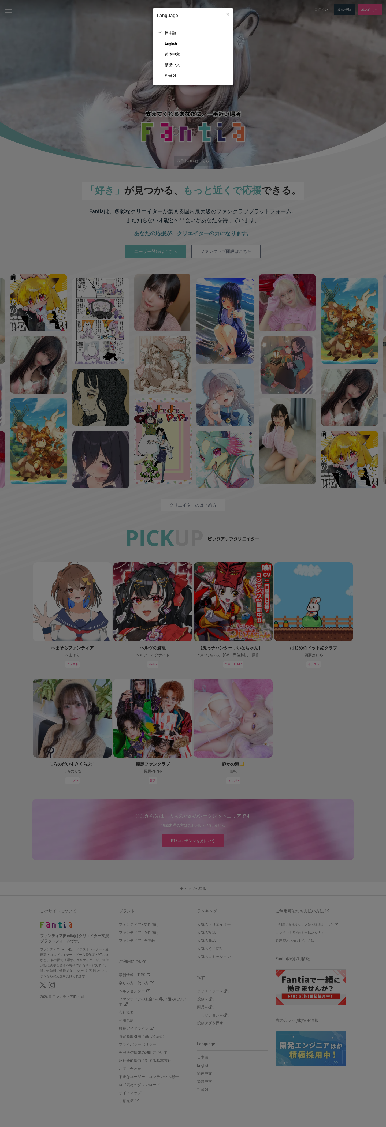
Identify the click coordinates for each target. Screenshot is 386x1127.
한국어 (170, 75)
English (171, 43)
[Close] (227, 14)
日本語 (170, 33)
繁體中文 (172, 65)
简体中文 (172, 54)
